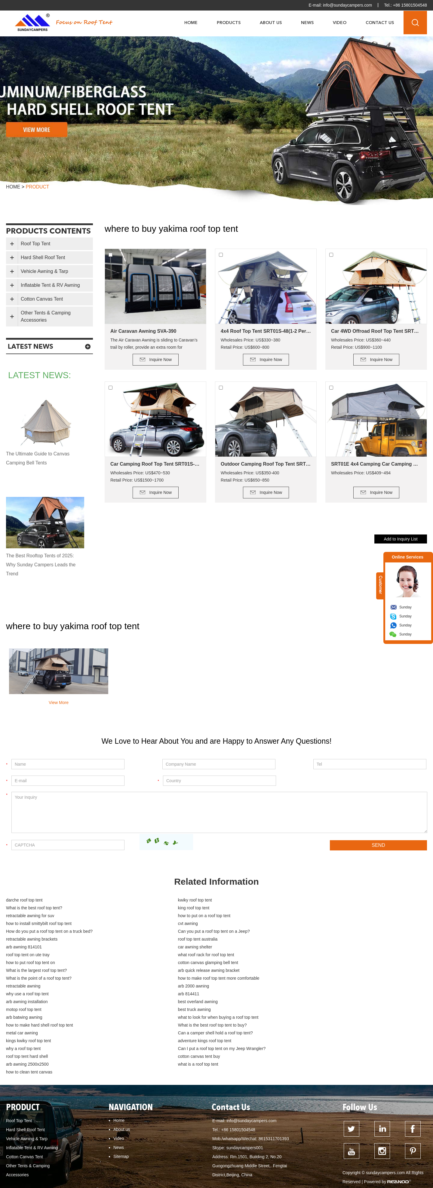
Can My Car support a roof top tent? (169, 1145)
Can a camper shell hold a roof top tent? (324, 986)
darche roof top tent (24, 900)
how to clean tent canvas (310, 1010)
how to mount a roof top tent (35, 1145)
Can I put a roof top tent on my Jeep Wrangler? (50, 1002)
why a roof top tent (304, 994)
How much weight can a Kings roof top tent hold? (311, 1154)
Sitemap (121, 1094)
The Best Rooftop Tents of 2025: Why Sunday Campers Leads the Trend (41, 564)
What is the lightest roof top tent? (321, 1145)
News (307, 22)
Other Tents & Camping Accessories (46, 316)
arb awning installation (307, 963)
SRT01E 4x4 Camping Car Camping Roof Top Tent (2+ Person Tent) (376, 464)
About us (121, 1067)
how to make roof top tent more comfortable (47, 955)
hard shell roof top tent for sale (82, 1171)
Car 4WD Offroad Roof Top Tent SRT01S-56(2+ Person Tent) (376, 331)
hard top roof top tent (371, 1163)
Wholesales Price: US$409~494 (361, 472)
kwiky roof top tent (163, 900)
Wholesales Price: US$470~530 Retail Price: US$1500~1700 (140, 476)
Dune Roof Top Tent (200, 1163)
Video (339, 22)
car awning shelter (163, 931)
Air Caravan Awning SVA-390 (143, 331)
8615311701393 (274, 1076)
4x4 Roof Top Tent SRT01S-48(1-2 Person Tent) (266, 331)
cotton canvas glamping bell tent (317, 939)
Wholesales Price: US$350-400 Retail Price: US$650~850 (250, 476)
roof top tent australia (306, 924)
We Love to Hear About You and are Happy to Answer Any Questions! (216, 741)
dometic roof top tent (28, 1171)
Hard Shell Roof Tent (43, 257)
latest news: (40, 375)
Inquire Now (160, 359)
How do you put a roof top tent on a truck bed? (330, 916)
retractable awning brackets (172, 924)
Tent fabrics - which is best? (319, 1171)
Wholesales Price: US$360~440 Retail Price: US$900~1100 (361, 344)
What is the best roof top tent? (315, 900)
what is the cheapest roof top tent (98, 1145)
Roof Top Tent (35, 243)
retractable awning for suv (170, 908)
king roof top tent (21, 908)
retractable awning (163, 955)
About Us (271, 22)
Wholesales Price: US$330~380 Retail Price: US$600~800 (250, 344)
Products (229, 22)
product (38, 186)
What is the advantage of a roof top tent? (247, 1145)
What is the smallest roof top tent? (390, 1145)
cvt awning (156, 916)
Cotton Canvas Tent (42, 299)
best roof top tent (330, 1163)
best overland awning (26, 971)
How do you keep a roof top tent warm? (45, 1163)
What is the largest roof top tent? (36, 947)
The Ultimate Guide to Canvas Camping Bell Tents (38, 458)
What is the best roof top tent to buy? (40, 986)
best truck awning (303, 971)
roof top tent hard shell (167, 1002)
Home (191, 22)
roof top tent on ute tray (308, 931)
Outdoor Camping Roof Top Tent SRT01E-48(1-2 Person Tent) (266, 464)
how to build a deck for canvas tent (383, 1171)
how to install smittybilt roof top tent (39, 916)
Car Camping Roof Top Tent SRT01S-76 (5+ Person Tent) (155, 464)
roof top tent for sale (244, 1163)
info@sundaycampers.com (347, 5)
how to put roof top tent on (170, 939)
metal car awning (162, 986)
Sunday (405, 607)
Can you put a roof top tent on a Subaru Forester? (55, 1154)
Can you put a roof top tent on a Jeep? (42, 924)
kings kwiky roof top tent (28, 994)
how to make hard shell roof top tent (320, 978)
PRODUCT (23, 1045)
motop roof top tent (164, 971)
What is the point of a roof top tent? (319, 947)
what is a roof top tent (166, 1010)
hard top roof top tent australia (144, 1171)
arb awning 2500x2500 (27, 1010)
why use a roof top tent (27, 963)
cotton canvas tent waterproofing (153, 1180)
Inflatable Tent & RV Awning (50, 285)
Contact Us (380, 22)
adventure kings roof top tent (173, 994)
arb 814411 (157, 963)
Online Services (407, 557)
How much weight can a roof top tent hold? (219, 1154)
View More (59, 702)
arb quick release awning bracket (177, 947)
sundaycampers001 (244, 1085)
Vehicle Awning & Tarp (44, 271)
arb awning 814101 (24, 931)
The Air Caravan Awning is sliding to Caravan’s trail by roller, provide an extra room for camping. (154, 344)
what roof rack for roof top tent (34, 939)
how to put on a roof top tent (313, 908)
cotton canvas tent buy (308, 1002)
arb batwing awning (24, 978)
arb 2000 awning (302, 955)
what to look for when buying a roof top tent (186, 978)
